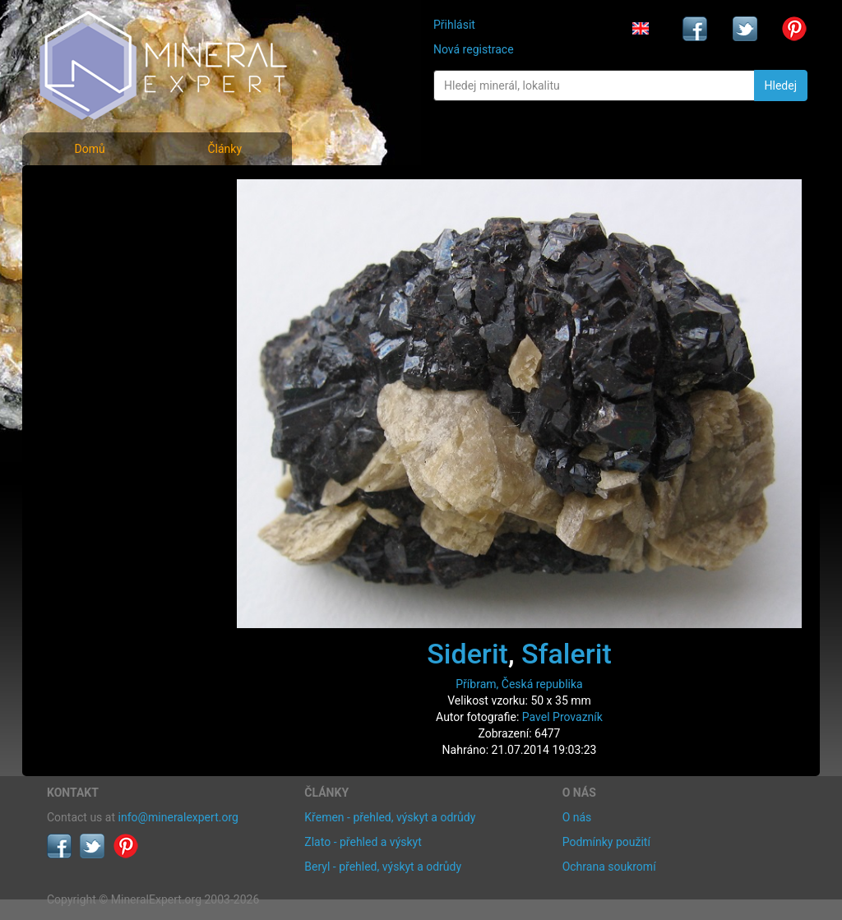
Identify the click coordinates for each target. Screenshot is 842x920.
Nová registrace (473, 49)
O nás (577, 817)
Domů (89, 148)
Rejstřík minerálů (104, 225)
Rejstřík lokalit (95, 298)
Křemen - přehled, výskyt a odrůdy (389, 817)
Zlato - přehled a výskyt (362, 841)
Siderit (467, 653)
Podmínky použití (606, 841)
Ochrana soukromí (609, 866)
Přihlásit (454, 24)
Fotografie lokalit (104, 261)
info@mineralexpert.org (178, 817)
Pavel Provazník (562, 717)
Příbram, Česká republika (519, 684)
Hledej (781, 85)
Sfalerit (566, 653)
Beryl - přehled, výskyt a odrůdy (382, 866)
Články (224, 148)
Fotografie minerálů (112, 189)
